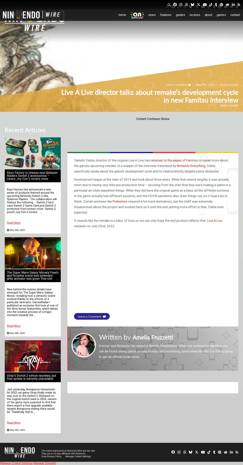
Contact (235, 15)
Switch (233, 105)
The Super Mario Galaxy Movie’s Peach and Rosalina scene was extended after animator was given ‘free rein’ (32, 275)
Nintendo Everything (191, 166)
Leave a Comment (174, 85)
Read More (14, 223)
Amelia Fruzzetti (227, 85)
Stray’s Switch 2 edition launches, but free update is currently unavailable (31, 377)
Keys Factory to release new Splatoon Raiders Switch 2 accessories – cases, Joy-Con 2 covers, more (32, 176)
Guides (180, 15)
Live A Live (214, 220)
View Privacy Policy (51, 456)
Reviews (195, 15)
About (208, 15)
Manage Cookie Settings (79, 456)
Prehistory (120, 201)
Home (122, 15)
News (152, 15)
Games (221, 15)
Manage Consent (44, 463)
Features (165, 15)
